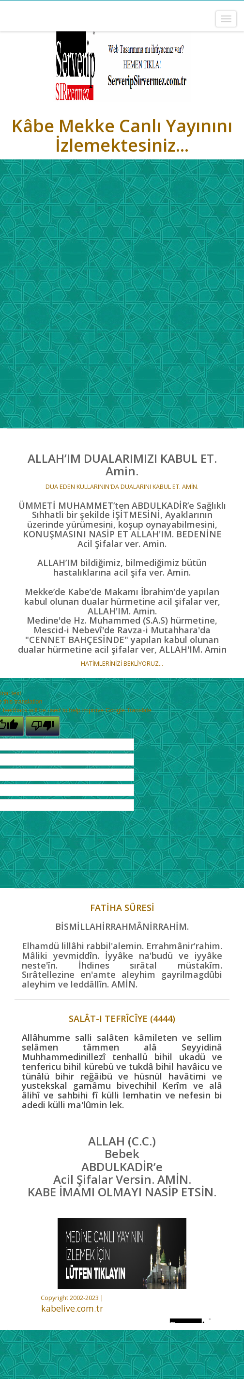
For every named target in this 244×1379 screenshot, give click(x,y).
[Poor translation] (43, 726)
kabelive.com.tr (72, 1308)
